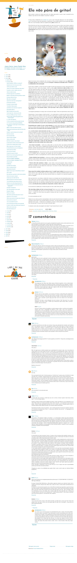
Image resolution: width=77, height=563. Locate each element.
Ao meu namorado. (11, 135)
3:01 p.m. (36, 477)
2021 (7, 235)
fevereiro (9, 81)
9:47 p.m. (37, 499)
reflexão (55, 211)
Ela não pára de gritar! (11, 169)
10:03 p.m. (41, 337)
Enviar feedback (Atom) (38, 548)
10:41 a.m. (41, 292)
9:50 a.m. (44, 510)
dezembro (9, 226)
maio (8, 214)
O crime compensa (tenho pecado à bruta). (15, 121)
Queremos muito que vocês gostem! (14, 100)
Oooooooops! (9, 161)
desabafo (39, 211)
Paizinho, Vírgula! (10, 191)
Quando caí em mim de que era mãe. (14, 85)
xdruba (33, 396)
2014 (7, 74)
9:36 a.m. (35, 370)
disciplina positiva (45, 211)
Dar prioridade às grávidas (12, 156)
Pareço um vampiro (11, 192)
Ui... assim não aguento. (11, 119)
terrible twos (46, 19)
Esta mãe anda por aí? (11, 208)
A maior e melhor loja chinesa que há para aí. (16, 205)
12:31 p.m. (38, 431)
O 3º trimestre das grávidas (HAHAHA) (14, 122)
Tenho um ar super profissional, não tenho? (15, 88)
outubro (8, 223)
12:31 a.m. (39, 345)
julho (8, 217)
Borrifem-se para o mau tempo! (13, 140)
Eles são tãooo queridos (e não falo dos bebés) (16, 174)
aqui (29, 21)
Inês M (33, 477)
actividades (7, 68)
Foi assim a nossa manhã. (12, 104)
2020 (7, 234)
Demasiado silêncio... (11, 109)
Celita (33, 323)
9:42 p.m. (37, 221)
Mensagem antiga (69, 546)
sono (24, 69)
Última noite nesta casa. (11, 207)
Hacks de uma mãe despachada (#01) (14, 183)
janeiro (8, 79)
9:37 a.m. (35, 388)
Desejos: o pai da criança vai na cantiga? (15, 132)
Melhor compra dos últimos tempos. (14, 127)
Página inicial (52, 546)
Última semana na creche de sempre (14, 179)
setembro (9, 221)
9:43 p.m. (42, 243)
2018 (7, 230)
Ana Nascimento (35, 255)
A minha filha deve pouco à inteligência (14, 147)
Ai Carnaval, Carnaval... (11, 102)
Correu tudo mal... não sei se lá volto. (14, 113)
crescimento (35, 211)
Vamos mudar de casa (11, 92)
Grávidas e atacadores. (11, 187)
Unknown (33, 221)
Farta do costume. (10, 133)
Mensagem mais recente (34, 546)
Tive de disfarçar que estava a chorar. (14, 181)
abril (8, 212)
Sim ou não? (9, 172)
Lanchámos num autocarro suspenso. (14, 107)
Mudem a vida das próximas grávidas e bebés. (16, 95)
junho (8, 216)
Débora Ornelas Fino (36, 243)
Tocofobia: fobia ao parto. (12, 106)
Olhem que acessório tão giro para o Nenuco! (16, 198)
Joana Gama (51, 211)
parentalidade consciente (14, 69)
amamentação (19, 67)
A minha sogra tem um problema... (14, 93)
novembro (9, 225)
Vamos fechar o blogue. (11, 137)
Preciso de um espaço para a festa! (14, 144)
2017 (7, 228)
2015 (7, 76)
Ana (32, 370)
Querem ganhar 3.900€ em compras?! (14, 83)
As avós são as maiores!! (12, 199)
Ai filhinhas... (9, 163)
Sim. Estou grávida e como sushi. (13, 189)
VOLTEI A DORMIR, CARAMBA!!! (13, 158)
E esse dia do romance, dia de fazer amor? (15, 142)
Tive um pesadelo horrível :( (12, 201)
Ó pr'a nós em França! (11, 151)
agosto (8, 219)
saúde (21, 69)
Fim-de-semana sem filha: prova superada (15, 203)
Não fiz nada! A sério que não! (13, 111)
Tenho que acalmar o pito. (12, 86)
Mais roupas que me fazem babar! (14, 146)
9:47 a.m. (36, 396)
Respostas (35, 279)
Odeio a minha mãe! (11, 139)
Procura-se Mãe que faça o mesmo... (14, 114)
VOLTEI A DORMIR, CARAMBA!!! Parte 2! (15, 160)
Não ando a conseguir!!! (11, 99)
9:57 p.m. (40, 255)
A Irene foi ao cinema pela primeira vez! (15, 154)
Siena (33, 416)
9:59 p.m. (44, 281)
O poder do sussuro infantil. (12, 153)
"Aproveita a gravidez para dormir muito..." (15, 194)
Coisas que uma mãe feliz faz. (13, 177)
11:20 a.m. (36, 416)
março (8, 210)
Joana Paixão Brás (19, 66)
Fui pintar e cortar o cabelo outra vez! (14, 90)
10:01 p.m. (36, 323)
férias (8, 69)
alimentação (13, 67)
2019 (7, 232)
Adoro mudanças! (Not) (11, 167)
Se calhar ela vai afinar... (11, 165)
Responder (34, 240)
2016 (7, 78)
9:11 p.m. (39, 306)
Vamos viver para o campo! (12, 176)
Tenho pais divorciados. (11, 149)
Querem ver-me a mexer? (12, 196)
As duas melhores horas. (12, 97)
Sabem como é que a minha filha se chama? (16, 170)
